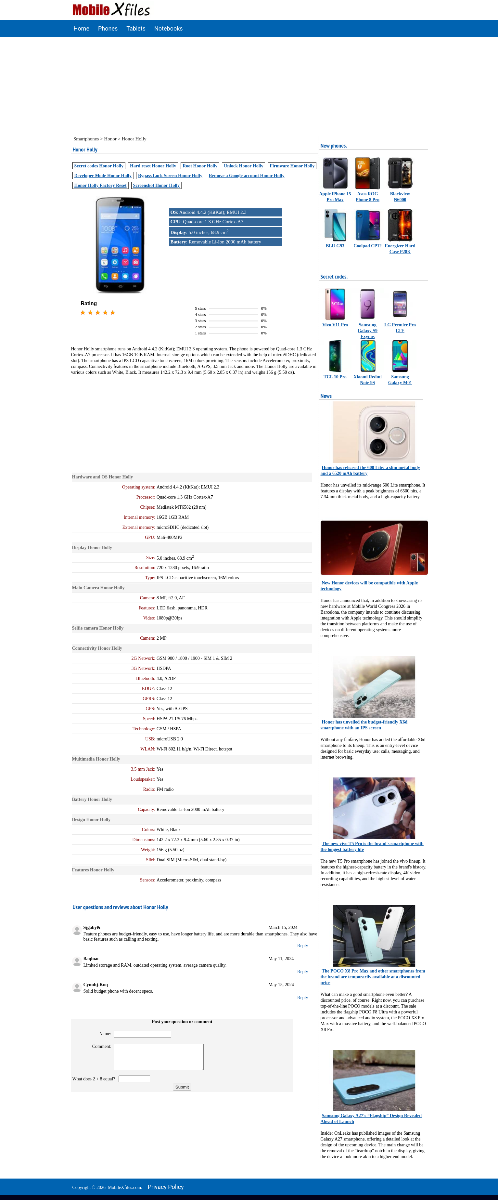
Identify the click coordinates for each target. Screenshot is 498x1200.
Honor (110, 138)
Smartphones (86, 138)
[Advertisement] (249, 85)
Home (81, 28)
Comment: (99, 1046)
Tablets (136, 28)
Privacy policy (166, 1186)
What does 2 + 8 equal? (95, 1083)
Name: (102, 1033)
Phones (108, 28)
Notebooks (168, 28)
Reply (302, 945)
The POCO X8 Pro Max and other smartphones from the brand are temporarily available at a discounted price (373, 977)
